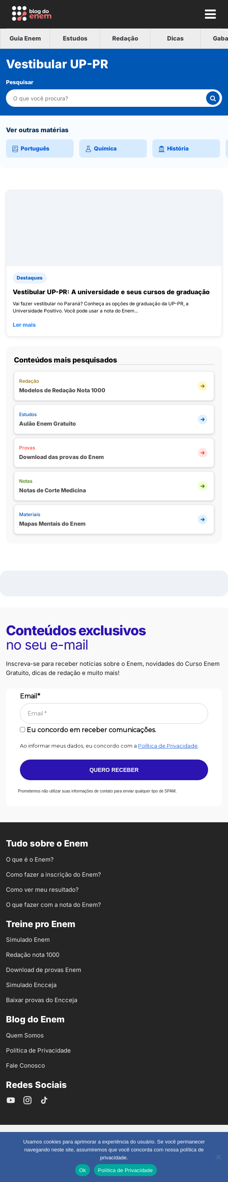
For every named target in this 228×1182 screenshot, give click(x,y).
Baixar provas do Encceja (41, 1000)
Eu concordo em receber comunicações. (88, 730)
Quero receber (114, 770)
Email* (30, 696)
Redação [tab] (125, 38)
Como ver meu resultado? (42, 889)
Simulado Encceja (31, 985)
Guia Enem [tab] (25, 38)
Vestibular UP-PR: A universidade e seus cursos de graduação (111, 292)
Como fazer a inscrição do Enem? (53, 874)
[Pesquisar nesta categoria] (109, 98)
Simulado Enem (28, 939)
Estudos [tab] (75, 38)
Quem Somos (25, 1035)
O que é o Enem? (30, 859)
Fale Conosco (25, 1065)
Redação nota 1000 (32, 954)
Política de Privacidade (168, 745)
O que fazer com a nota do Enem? (53, 904)
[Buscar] (213, 98)
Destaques (30, 278)
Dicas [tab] (175, 38)
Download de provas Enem (43, 970)
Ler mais (24, 324)
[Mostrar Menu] (210, 14)
